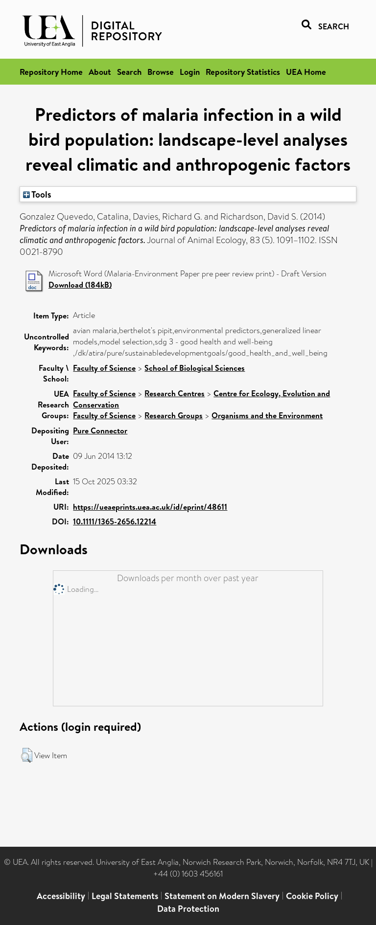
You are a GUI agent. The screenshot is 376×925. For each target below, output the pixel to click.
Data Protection (188, 908)
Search (129, 71)
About (100, 71)
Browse (160, 71)
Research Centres (174, 393)
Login (190, 71)
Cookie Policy (312, 896)
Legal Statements (125, 896)
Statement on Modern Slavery (222, 896)
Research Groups (173, 415)
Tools (37, 194)
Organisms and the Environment (267, 415)
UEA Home (306, 71)
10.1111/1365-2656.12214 (114, 521)
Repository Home (51, 71)
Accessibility (61, 896)
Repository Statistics (243, 71)
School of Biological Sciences (194, 367)
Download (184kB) (80, 284)
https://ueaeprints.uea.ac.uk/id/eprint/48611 (150, 506)
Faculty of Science (104, 367)
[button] (26, 755)
